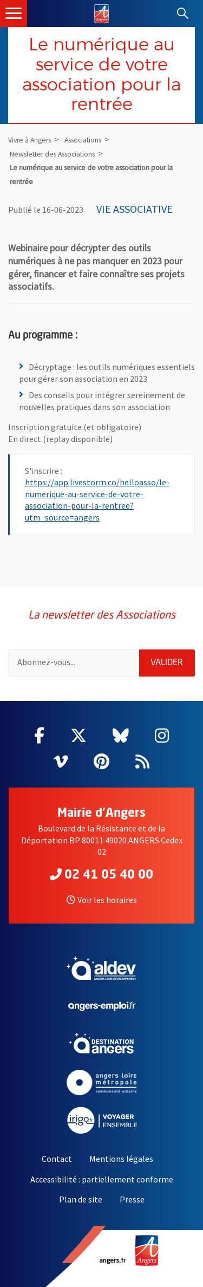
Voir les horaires (102, 899)
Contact (57, 1158)
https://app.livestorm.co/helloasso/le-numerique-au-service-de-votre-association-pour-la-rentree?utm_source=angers (97, 500)
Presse (132, 1199)
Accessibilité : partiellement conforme (101, 1179)
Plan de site (80, 1199)
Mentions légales (121, 1158)
